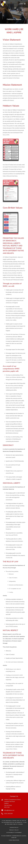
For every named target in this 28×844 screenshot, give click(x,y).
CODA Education (16, 840)
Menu (21, 4)
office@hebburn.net (9, 810)
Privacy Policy (14, 830)
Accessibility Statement (14, 832)
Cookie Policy (14, 827)
